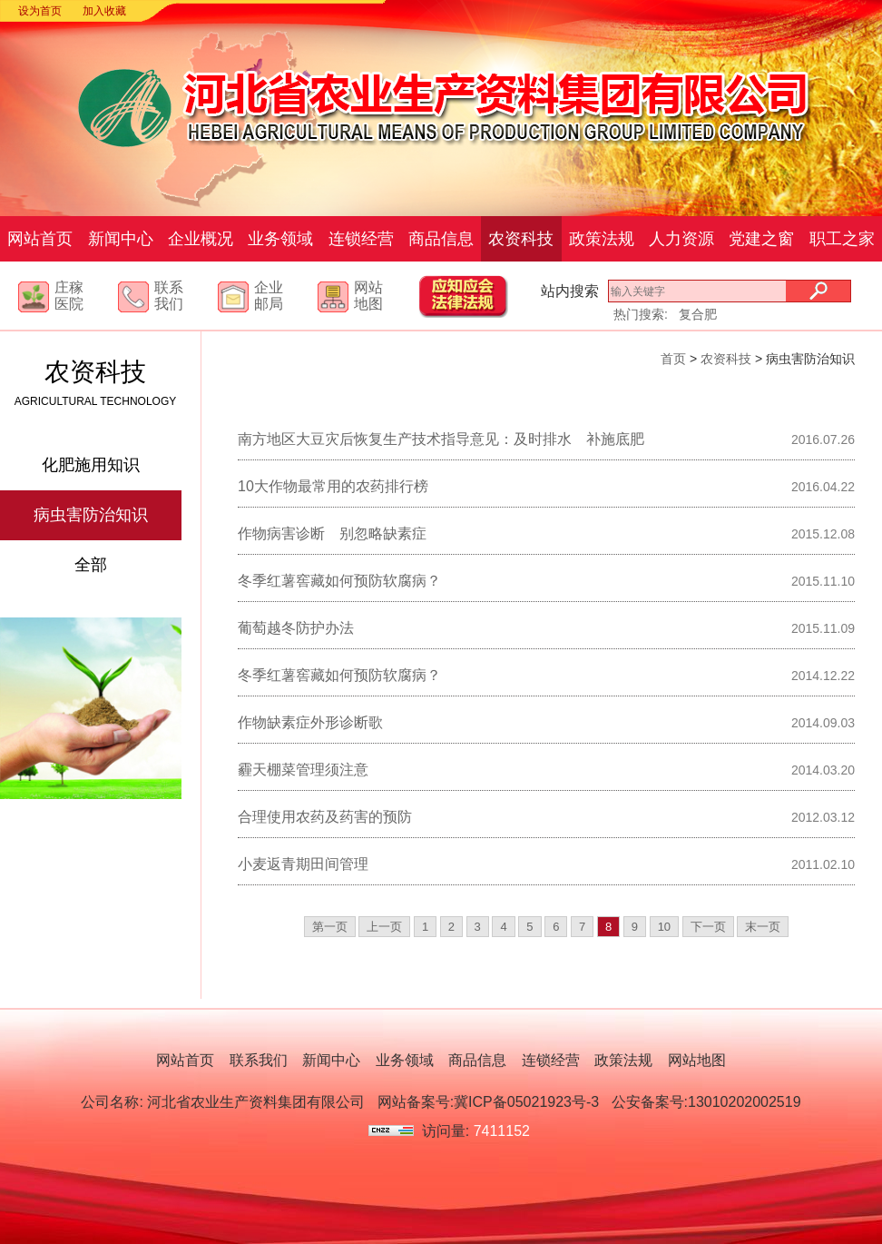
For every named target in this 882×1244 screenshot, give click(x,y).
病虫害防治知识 (91, 515)
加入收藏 (104, 11)
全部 (90, 565)
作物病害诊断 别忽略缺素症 (332, 533)
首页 (673, 358)
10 (664, 926)
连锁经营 (361, 239)
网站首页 (40, 239)
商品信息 (441, 239)
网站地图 (368, 295)
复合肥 (698, 314)
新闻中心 (120, 239)
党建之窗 (761, 239)
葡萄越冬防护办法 (296, 628)
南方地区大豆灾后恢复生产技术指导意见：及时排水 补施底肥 (441, 439)
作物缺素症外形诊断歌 (310, 722)
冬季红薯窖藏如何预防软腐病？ (339, 580)
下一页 (708, 926)
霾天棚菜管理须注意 (303, 769)
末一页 (762, 926)
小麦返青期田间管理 (303, 864)
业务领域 (280, 239)
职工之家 (842, 239)
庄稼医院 (68, 295)
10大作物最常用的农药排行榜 (333, 486)
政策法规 (601, 239)
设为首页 (40, 11)
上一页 (384, 926)
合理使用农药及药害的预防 (325, 816)
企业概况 (200, 239)
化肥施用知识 (91, 465)
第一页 (330, 926)
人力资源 (681, 239)
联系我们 (168, 295)
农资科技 (521, 239)
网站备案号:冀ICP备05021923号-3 (488, 1102)
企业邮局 (268, 295)
